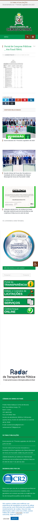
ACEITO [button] (14, 518)
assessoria (16, 491)
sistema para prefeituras (27, 488)
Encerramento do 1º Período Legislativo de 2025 (18, 5)
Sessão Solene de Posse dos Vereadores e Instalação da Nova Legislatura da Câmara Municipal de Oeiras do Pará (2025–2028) (17, 175)
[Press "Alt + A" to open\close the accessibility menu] (35, 264)
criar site (15, 488)
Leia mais (19, 513)
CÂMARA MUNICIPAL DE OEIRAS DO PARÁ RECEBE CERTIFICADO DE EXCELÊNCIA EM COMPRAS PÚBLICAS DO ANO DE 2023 (18, 211)
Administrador (9, 55)
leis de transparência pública (11, 496)
